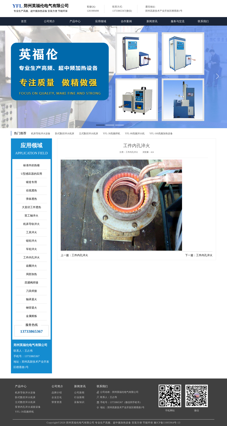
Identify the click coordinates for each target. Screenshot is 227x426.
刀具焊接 (31, 290)
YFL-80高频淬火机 (135, 133)
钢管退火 (31, 307)
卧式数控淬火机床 (64, 133)
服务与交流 (177, 21)
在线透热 (31, 190)
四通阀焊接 (31, 282)
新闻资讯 (151, 21)
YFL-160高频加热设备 (161, 133)
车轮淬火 (31, 249)
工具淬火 (31, 232)
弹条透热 (31, 198)
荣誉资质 (57, 402)
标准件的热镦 (31, 165)
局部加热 (31, 274)
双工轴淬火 (31, 215)
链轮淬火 (31, 240)
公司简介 (49, 21)
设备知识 (79, 402)
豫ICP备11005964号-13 (167, 422)
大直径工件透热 (31, 207)
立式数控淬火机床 (88, 133)
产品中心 (75, 21)
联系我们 (203, 21)
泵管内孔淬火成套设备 (28, 407)
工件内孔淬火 (31, 257)
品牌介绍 (57, 392)
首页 (23, 21)
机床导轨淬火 (31, 223)
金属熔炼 (31, 316)
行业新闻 (79, 397)
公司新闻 (79, 392)
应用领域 (100, 21)
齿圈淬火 (31, 265)
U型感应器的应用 (31, 173)
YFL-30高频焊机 (111, 133)
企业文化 (57, 397)
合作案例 (126, 21)
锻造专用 (31, 182)
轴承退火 (31, 299)
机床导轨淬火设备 (40, 133)
